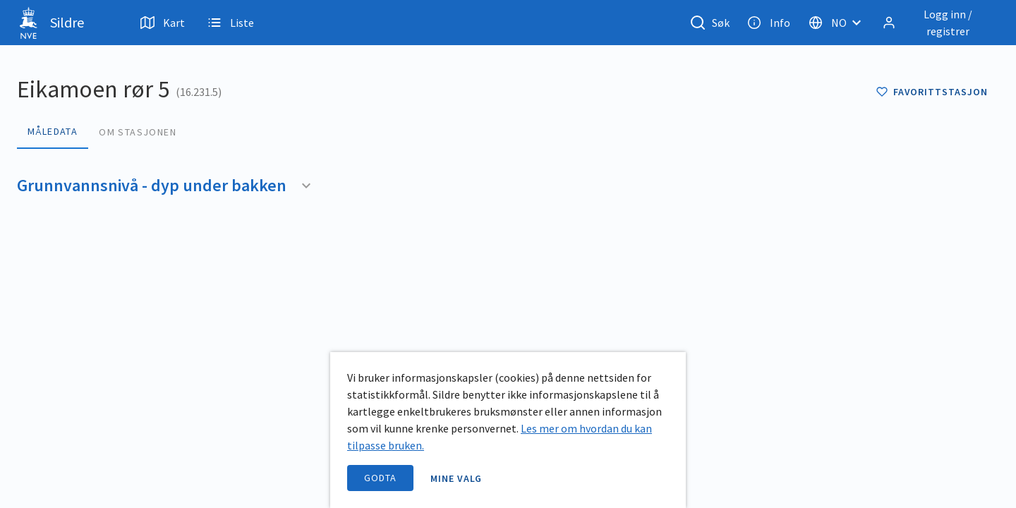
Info (768, 23)
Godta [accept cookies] (380, 477)
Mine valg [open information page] (456, 478)
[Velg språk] (839, 22)
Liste (230, 23)
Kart (162, 23)
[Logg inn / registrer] (937, 22)
